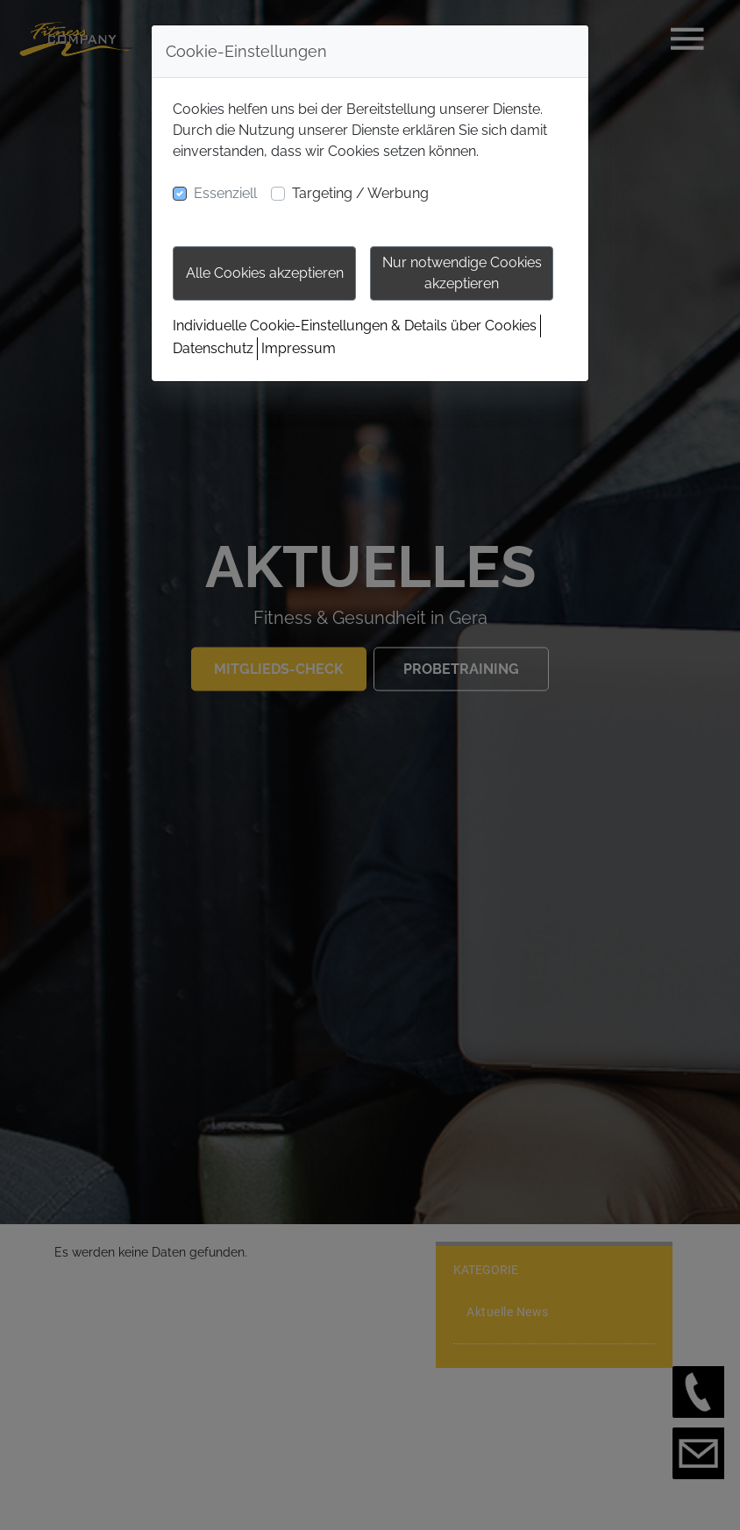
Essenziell (225, 193)
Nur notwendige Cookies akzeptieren (462, 273)
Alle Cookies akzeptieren (265, 273)
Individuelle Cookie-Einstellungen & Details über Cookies (355, 325)
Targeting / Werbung (360, 193)
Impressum (298, 348)
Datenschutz (213, 348)
